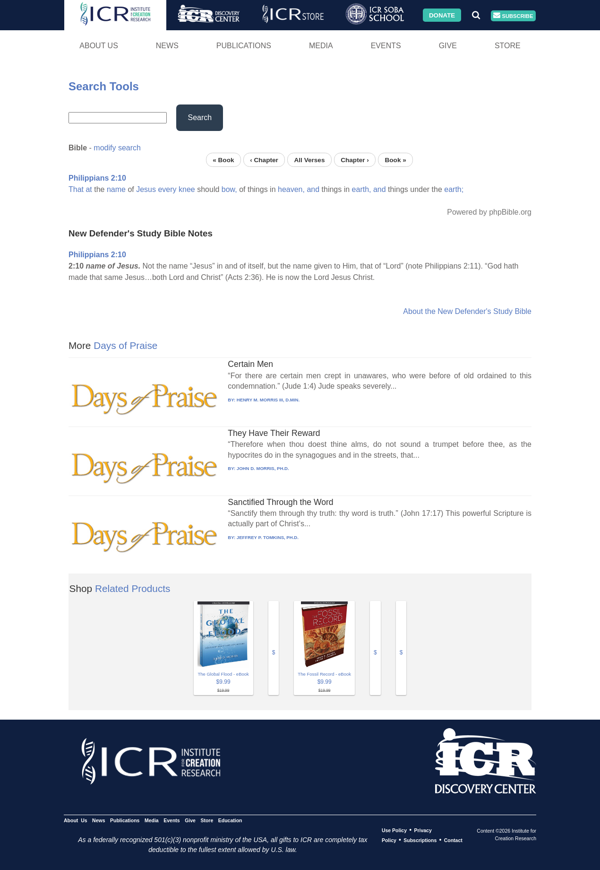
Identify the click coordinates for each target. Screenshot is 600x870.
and (313, 189)
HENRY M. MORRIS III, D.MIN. (268, 399)
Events (386, 46)
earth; (453, 189)
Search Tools (104, 86)
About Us (98, 46)
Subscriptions (420, 840)
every (167, 189)
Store (508, 46)
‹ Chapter (264, 159)
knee (187, 189)
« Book (223, 159)
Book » (395, 159)
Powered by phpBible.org (489, 212)
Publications (243, 46)
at (89, 189)
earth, (361, 189)
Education (230, 820)
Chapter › (355, 159)
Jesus (146, 189)
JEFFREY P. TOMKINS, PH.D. (268, 537)
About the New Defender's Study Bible (467, 311)
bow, (229, 189)
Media (321, 46)
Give (448, 46)
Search (200, 117)
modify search (117, 148)
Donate (442, 14)
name (116, 189)
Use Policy (394, 830)
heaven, (291, 189)
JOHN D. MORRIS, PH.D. (263, 468)
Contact (453, 840)
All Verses (309, 159)
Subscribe (513, 15)
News (167, 46)
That (76, 189)
